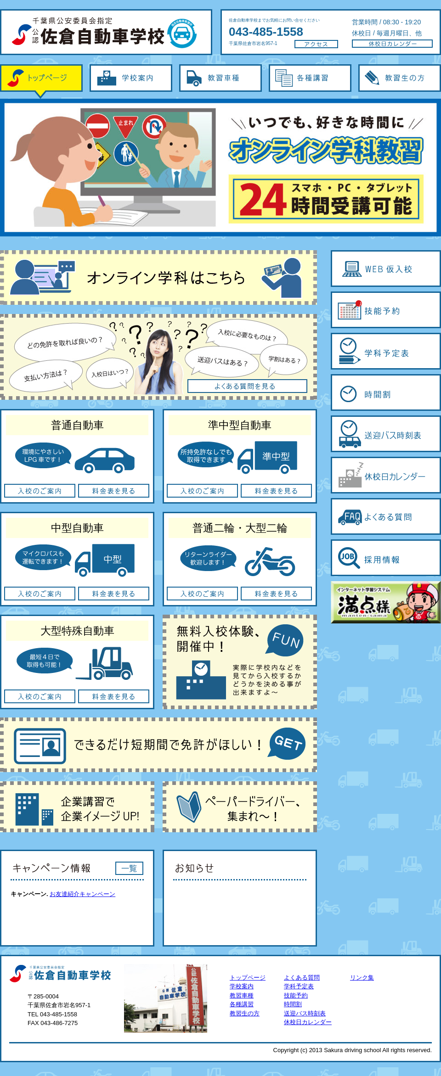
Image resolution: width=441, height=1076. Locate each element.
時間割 (293, 1004)
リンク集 (362, 977)
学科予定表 (299, 986)
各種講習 (310, 81)
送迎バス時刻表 (305, 1013)
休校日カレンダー (308, 1022)
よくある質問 (302, 977)
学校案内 (131, 81)
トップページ (41, 81)
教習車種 (220, 81)
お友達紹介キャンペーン (82, 894)
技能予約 (296, 995)
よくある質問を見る (158, 357)
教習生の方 (399, 81)
